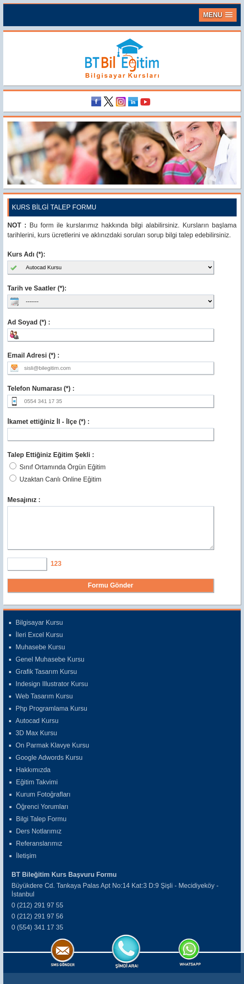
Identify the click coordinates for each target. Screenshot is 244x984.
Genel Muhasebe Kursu (50, 666)
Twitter (110, 101)
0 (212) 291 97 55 (37, 912)
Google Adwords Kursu (49, 764)
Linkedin (134, 101)
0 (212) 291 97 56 (37, 923)
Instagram (122, 101)
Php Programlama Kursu (51, 715)
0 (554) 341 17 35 (37, 934)
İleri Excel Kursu (39, 642)
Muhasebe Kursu (40, 654)
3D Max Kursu (36, 740)
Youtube (146, 101)
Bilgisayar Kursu (39, 629)
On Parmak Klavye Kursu (52, 752)
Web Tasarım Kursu (44, 703)
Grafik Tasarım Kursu (46, 679)
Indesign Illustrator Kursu (52, 691)
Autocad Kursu (37, 728)
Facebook (97, 101)
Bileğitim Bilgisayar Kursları (122, 59)
